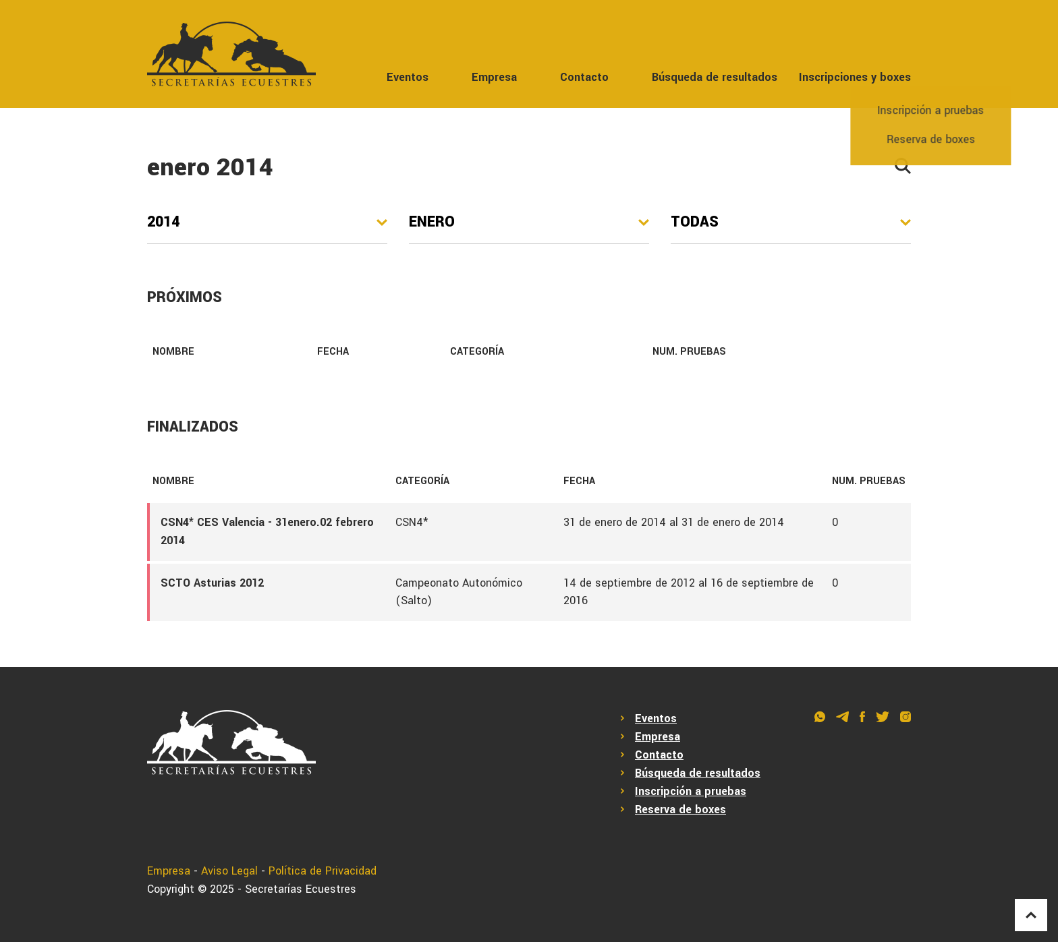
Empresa (494, 77)
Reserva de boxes (680, 809)
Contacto (584, 77)
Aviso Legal (229, 871)
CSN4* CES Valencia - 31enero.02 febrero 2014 (267, 531)
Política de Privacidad (323, 871)
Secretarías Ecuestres (300, 889)
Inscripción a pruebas (690, 791)
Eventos (407, 77)
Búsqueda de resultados (714, 77)
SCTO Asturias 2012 (212, 583)
